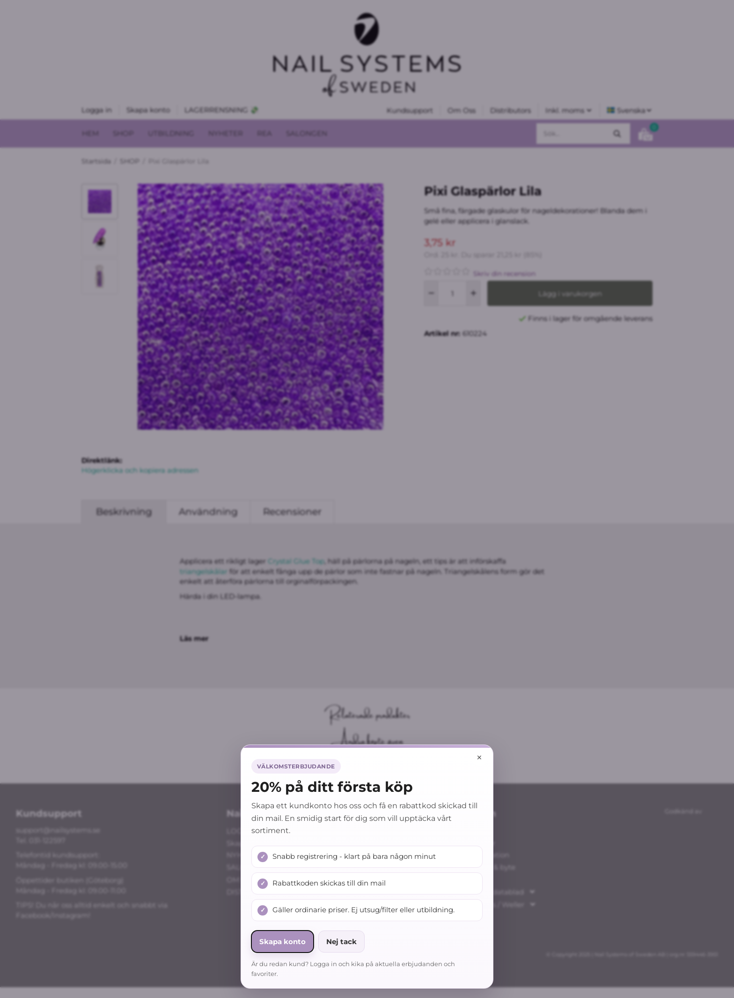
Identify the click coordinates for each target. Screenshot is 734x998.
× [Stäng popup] (479, 757)
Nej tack (341, 941)
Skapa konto (282, 941)
